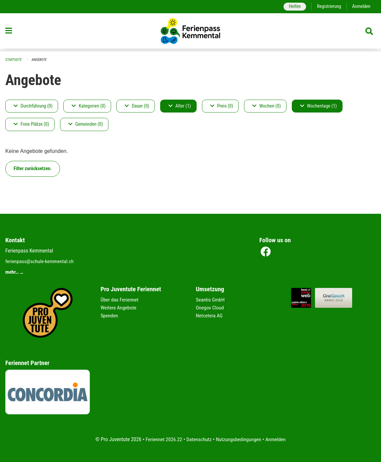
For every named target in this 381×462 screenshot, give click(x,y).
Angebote (40, 60)
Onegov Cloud (210, 308)
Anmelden (360, 6)
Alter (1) (179, 106)
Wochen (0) (266, 106)
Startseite (14, 60)
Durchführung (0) (33, 106)
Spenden (109, 316)
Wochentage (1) (318, 106)
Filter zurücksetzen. (33, 168)
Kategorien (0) (88, 106)
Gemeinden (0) (85, 124)
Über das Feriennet (120, 300)
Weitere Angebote (119, 308)
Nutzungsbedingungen (239, 439)
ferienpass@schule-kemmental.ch (40, 261)
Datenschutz (198, 439)
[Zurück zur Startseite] (190, 32)
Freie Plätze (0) (31, 124)
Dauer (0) (137, 106)
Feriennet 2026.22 (162, 439)
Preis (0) (221, 106)
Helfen (293, 6)
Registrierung (328, 6)
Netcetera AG (210, 316)
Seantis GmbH (211, 300)
